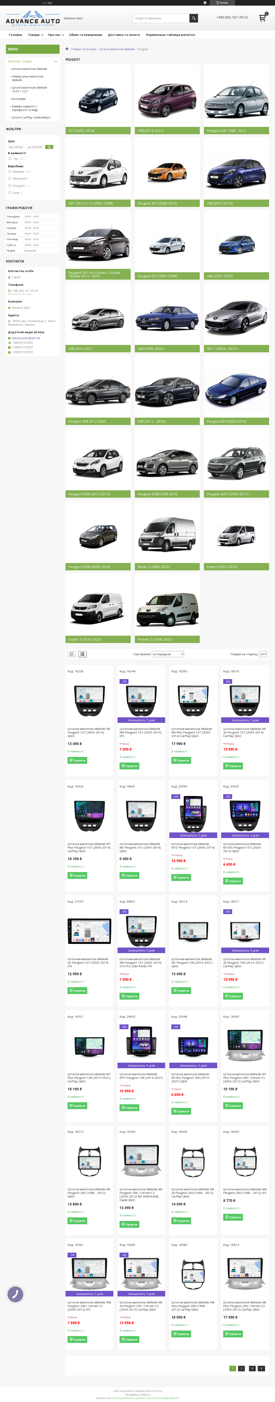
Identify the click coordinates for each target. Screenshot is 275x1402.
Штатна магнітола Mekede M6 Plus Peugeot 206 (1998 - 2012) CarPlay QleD (192, 1305)
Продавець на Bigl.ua (137, 1394)
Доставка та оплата (124, 35)
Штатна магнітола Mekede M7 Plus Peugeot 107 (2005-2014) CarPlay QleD (89, 847)
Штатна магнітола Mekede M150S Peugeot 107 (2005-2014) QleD (242, 847)
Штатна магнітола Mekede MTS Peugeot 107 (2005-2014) (193, 845)
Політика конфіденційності (163, 1398)
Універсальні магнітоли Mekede (27, 78)
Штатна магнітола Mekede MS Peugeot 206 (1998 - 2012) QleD (89, 1192)
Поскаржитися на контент (129, 1398)
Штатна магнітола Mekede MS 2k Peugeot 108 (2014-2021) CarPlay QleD (244, 962)
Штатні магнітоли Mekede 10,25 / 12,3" (29, 89)
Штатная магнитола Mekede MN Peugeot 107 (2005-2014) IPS (140, 732)
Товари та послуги (83, 49)
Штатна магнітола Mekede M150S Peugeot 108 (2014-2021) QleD (190, 1077)
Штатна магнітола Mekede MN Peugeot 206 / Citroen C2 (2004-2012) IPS (89, 1305)
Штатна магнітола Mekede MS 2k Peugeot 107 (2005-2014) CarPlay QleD (244, 732)
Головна (15, 35)
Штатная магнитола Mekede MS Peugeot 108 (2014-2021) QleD (192, 962)
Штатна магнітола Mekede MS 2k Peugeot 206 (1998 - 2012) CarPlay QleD (192, 1192)
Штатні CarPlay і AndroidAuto (31, 117)
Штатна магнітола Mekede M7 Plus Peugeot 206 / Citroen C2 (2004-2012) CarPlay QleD (244, 1077)
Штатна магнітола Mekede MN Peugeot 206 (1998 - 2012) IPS (245, 1190)
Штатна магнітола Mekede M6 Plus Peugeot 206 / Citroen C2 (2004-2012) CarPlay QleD (244, 1305)
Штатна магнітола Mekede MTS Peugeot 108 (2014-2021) (141, 1075)
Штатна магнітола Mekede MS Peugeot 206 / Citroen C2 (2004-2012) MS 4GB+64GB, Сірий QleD (141, 1194)
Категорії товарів (20, 61)
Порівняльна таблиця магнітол (170, 35)
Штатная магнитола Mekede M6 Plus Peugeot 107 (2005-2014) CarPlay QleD (191, 732)
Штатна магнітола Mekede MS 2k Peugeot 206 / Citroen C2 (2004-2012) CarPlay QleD (141, 1305)
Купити (79, 760)
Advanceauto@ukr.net (26, 338)
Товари (34, 35)
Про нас (54, 35)
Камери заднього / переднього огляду (25, 108)
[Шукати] (193, 18)
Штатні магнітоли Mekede (116, 49)
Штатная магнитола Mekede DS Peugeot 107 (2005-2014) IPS (88, 962)
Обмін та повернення (85, 35)
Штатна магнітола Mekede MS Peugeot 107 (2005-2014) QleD (89, 732)
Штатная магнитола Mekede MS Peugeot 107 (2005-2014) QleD (140, 847)
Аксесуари (19, 99)
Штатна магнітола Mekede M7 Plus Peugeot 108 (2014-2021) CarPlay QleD (89, 1077)
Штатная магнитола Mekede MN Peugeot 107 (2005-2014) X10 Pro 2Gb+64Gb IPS (140, 962)
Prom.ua (157, 1391)
